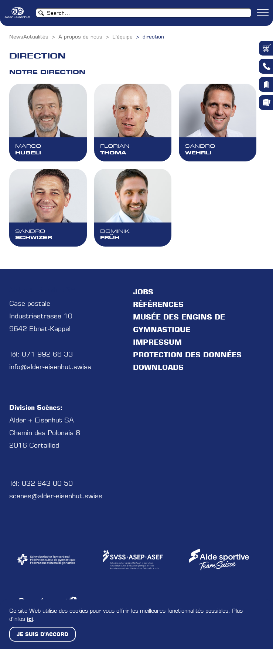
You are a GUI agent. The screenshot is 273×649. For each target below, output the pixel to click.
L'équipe (122, 37)
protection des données (187, 354)
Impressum (157, 342)
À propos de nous (80, 37)
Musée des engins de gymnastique (179, 323)
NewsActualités (28, 37)
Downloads (158, 367)
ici (30, 618)
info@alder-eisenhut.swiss (50, 367)
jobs (143, 291)
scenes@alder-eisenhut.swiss (55, 496)
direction (153, 37)
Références (158, 304)
